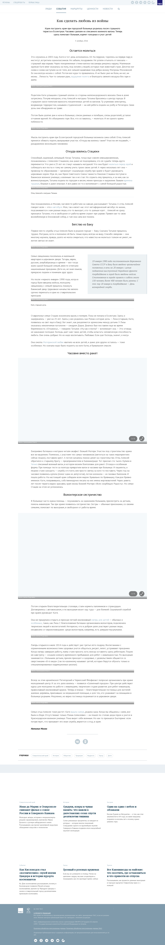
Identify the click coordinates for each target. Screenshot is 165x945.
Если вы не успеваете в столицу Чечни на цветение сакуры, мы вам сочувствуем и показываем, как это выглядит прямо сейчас (80, 876)
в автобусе (56, 207)
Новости (108, 8)
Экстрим (110, 802)
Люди (48, 8)
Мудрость (90, 756)
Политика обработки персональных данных (50, 928)
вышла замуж (77, 711)
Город (101, 756)
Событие (22, 865)
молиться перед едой (120, 164)
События (61, 8)
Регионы (6, 2)
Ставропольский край (40, 756)
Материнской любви (53, 342)
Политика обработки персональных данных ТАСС (84, 928)
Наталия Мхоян (39, 728)
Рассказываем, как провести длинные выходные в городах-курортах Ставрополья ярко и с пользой (126, 883)
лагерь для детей (100, 619)
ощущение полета (80, 76)
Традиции (79, 756)
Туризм (109, 865)
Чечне (34, 464)
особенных (36, 623)
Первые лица (34, 2)
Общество (67, 756)
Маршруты (76, 8)
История (56, 756)
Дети (110, 756)
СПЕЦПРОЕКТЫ (19, 2)
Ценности (92, 8)
